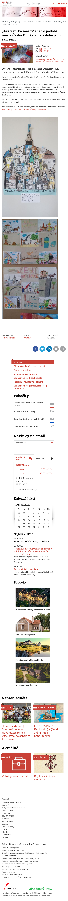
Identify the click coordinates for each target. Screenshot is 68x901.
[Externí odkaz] (9, 886)
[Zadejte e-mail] (34, 442)
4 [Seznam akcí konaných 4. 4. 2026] (43, 512)
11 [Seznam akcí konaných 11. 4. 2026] (43, 516)
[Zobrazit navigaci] (62, 3)
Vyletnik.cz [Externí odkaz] (5, 832)
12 (48, 516)
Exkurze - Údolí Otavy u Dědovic (31, 541)
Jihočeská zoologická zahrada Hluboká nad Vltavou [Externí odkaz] (20, 861)
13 (19, 520)
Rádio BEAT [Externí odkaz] (6, 813)
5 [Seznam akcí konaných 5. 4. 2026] (48, 512)
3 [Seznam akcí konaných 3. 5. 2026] (48, 527)
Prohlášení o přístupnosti (10, 893)
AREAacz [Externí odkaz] (5, 824)
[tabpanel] (34, 478)
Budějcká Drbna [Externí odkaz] (7, 821)
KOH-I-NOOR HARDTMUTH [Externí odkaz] (11, 802)
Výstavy (17, 21)
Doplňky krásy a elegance (44, 777)
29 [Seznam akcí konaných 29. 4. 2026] (29, 527)
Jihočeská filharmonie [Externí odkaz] (9, 856)
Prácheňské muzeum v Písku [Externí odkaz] (12, 875)
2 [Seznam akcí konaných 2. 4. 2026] (33, 512)
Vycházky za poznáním (25, 374)
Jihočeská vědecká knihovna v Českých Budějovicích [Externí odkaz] (20, 858)
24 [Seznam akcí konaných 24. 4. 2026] (38, 523)
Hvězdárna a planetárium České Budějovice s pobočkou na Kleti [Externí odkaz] (25, 853)
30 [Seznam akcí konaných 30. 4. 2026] (34, 527)
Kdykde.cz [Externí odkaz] (5, 829)
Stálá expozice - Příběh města (28, 378)
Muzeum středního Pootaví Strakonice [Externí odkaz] (15, 869)
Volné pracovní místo (15, 776)
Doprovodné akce (22, 370)
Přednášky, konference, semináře (30, 366)
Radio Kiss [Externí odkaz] (5, 819)
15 (29, 520)
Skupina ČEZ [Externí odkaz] (6, 805)
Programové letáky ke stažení (28, 382)
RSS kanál (37, 893)
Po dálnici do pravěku (26, 569)
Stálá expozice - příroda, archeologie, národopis (31, 387)
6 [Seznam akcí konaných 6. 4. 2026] (19, 516)
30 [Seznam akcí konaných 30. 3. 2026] (19, 512)
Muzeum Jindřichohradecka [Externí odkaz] (11, 866)
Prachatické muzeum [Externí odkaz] (9, 872)
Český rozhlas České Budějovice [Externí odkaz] (13, 808)
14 (24, 520)
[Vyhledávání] (44, 3)
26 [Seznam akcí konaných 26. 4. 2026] (48, 523)
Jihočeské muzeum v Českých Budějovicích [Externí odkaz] (17, 864)
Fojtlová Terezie (8, 338)
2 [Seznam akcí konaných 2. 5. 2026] (43, 527)
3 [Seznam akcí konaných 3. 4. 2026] (38, 512)
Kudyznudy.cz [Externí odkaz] (6, 835)
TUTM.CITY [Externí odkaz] (5, 837)
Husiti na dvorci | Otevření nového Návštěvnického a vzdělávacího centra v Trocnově (33, 551)
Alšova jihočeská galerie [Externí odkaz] (10, 848)
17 (38, 520)
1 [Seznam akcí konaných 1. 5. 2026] (38, 527)
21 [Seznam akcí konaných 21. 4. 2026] (24, 523)
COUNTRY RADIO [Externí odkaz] (8, 816)
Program (9, 21)
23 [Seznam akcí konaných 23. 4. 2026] (34, 523)
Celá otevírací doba (26, 489)
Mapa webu (47, 893)
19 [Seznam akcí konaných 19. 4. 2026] (48, 520)
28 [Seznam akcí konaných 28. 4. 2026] (24, 527)
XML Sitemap (26, 893)
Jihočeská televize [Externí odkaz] (8, 810)
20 (19, 523)
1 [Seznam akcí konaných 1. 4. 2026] (28, 512)
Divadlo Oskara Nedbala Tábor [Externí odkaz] (13, 850)
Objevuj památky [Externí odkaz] (8, 827)
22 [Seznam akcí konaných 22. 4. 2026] (29, 523)
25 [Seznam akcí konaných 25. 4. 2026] (43, 523)
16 (34, 520)
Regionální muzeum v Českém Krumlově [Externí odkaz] (16, 877)
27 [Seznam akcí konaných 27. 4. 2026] (19, 527)
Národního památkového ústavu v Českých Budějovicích (25, 109)
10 (38, 516)
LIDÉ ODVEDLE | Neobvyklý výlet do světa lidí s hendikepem (46, 731)
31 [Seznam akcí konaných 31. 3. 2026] (24, 512)
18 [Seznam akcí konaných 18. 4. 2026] (43, 520)
